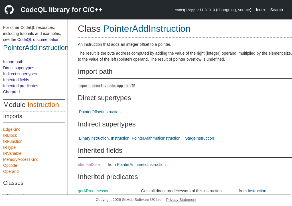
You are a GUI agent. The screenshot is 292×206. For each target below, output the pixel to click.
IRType (9, 147)
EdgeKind (12, 129)
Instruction (43, 104)
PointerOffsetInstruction (100, 112)
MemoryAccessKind (20, 159)
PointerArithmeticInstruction (156, 138)
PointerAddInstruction (35, 48)
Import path (13, 62)
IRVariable (12, 153)
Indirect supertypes (20, 74)
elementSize (89, 164)
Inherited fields (16, 80)
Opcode (10, 165)
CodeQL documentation (38, 39)
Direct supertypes (18, 68)
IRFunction (13, 141)
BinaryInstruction (94, 138)
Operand (11, 171)
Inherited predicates (20, 86)
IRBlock (10, 135)
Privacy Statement (181, 199)
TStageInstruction (198, 138)
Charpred (11, 92)
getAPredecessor (93, 191)
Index (260, 9)
